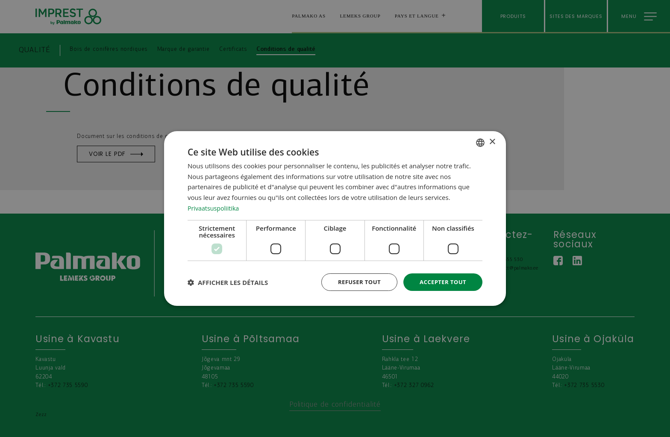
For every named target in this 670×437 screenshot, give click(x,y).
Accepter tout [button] (441, 282)
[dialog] (335, 218)
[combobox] (480, 142)
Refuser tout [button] (355, 282)
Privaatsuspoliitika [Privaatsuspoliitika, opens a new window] (215, 207)
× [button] (492, 141)
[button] (228, 282)
